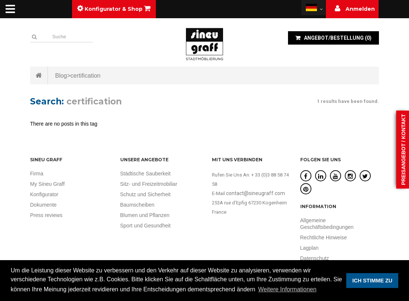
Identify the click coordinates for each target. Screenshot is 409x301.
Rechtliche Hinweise (323, 237)
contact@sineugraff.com (255, 193)
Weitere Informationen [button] (287, 289)
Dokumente (43, 205)
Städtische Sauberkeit (145, 174)
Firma (36, 174)
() (337, 38)
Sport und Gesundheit (145, 226)
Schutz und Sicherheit (145, 194)
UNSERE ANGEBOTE (144, 159)
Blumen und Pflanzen (145, 215)
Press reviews (46, 215)
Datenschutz (314, 258)
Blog (61, 75)
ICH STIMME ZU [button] (372, 281)
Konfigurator (44, 194)
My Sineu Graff (47, 184)
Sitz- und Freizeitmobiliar (148, 184)
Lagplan (309, 248)
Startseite (39, 75)
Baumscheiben (137, 205)
